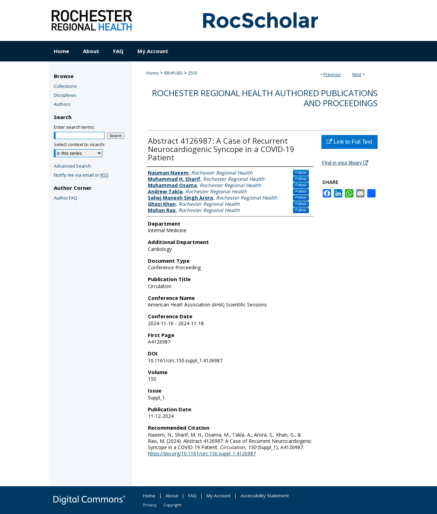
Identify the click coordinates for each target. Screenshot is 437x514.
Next (356, 74)
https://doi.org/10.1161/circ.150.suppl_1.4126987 (202, 453)
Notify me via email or (81, 175)
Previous (332, 74)
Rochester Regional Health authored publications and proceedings (265, 98)
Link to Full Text (349, 142)
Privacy (150, 504)
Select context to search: (79, 144)
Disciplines (65, 95)
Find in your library (345, 163)
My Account (218, 495)
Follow (300, 172)
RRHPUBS (173, 73)
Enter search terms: (74, 127)
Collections (65, 86)
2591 (193, 73)
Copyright (172, 504)
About (172, 495)
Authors (62, 104)
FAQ (192, 495)
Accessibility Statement (265, 495)
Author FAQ (65, 198)
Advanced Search (72, 166)
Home (152, 73)
